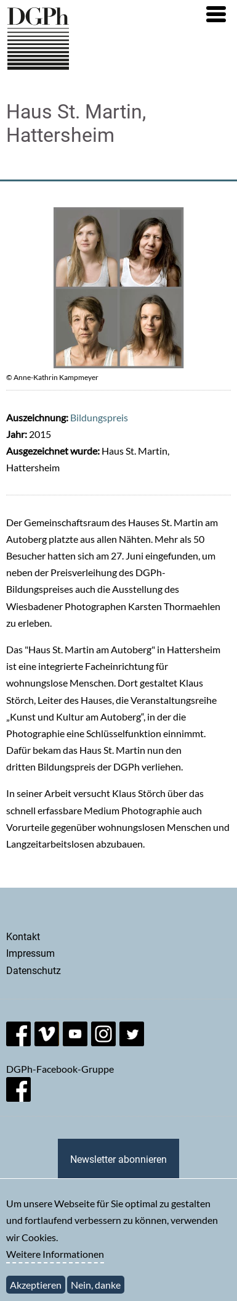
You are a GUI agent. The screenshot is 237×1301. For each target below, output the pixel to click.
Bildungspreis (99, 417)
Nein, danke (96, 1291)
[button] (216, 14)
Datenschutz (33, 971)
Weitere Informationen (55, 1260)
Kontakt (23, 937)
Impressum (30, 953)
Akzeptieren (36, 1291)
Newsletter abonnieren (118, 1159)
